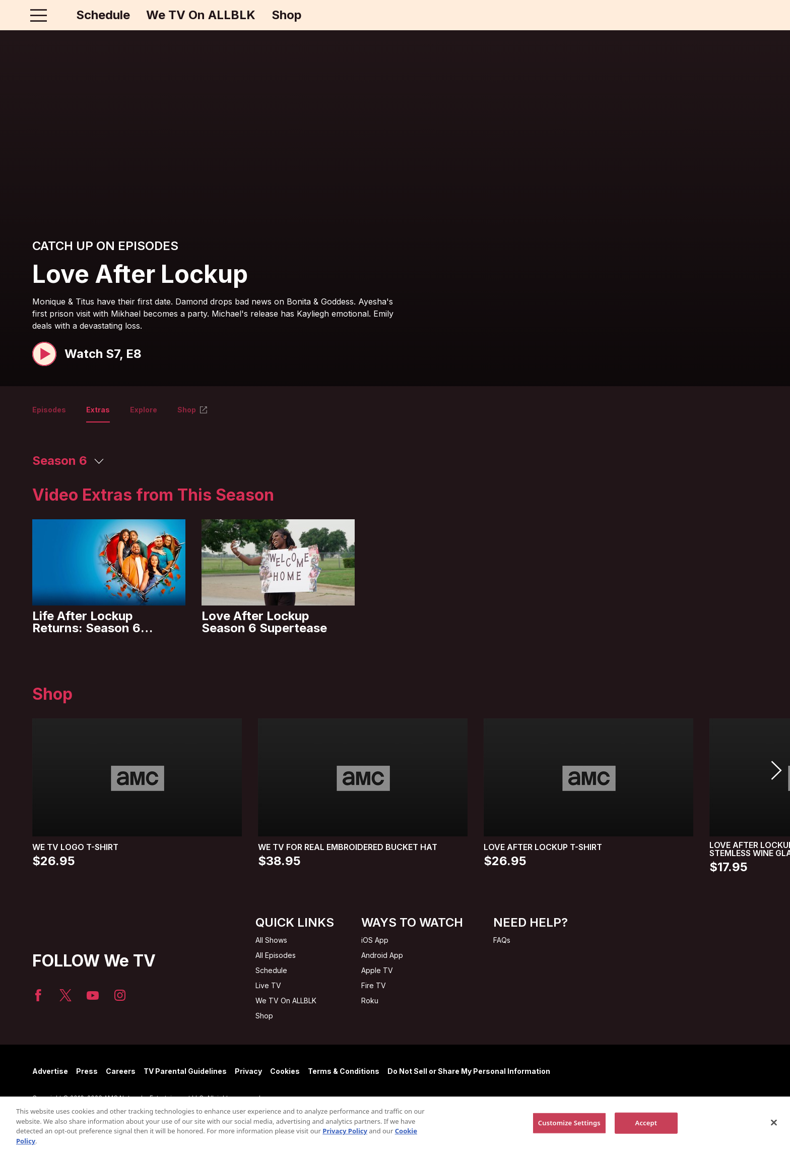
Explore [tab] (143, 410)
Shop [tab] (192, 410)
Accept (646, 1139)
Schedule (103, 15)
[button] (87, 354)
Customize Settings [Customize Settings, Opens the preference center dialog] (569, 1139)
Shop (287, 15)
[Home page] (59, 15)
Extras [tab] (98, 410)
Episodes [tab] (49, 410)
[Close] (774, 1139)
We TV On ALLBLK (200, 15)
